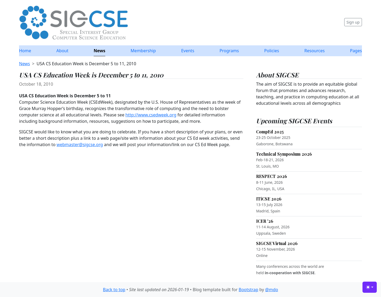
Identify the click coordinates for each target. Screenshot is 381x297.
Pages (356, 51)
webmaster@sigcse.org (80, 144)
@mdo (271, 289)
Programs (229, 51)
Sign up (353, 22)
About (62, 51)
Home (25, 51)
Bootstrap (248, 289)
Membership (143, 51)
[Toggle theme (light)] (369, 287)
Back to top (114, 289)
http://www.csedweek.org (150, 115)
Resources (314, 51)
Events (187, 51)
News (99, 51)
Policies (271, 51)
